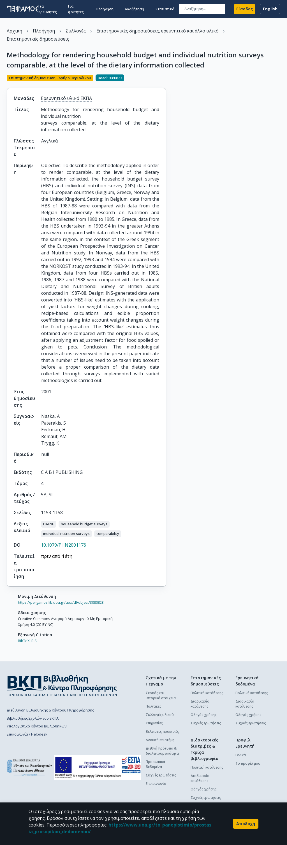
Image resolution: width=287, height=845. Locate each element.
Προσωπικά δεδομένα (155, 764)
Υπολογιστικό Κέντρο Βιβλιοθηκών (36, 726)
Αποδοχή (245, 824)
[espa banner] (97, 767)
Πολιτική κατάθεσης (207, 692)
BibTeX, (24, 640)
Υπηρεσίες (154, 723)
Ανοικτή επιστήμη (160, 740)
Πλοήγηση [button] (105, 8)
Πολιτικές (153, 706)
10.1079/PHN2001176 (63, 545)
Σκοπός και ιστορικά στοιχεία (161, 695)
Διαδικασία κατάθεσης (200, 704)
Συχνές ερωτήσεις (161, 775)
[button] (48, 524)
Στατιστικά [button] (164, 8)
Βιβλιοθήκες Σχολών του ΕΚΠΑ (33, 718)
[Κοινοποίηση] (164, 78)
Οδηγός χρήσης (203, 714)
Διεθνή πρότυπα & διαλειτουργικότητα (162, 751)
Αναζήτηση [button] (134, 8)
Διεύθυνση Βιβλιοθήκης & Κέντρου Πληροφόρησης (50, 710)
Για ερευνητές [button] (47, 9)
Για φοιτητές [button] (76, 9)
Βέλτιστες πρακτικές (162, 731)
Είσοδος (244, 9)
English (270, 9)
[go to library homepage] (62, 685)
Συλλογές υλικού (160, 714)
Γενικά (240, 755)
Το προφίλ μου (247, 763)
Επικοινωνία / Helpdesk (27, 734)
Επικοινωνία (156, 783)
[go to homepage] (22, 9)
